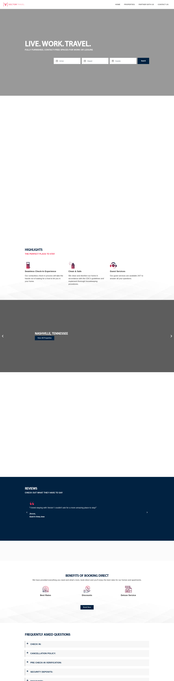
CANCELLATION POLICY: (43, 653)
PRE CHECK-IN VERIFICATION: (46, 663)
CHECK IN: (35, 644)
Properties (129, 4)
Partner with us (146, 4)
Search (143, 61)
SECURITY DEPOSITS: (41, 672)
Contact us (163, 4)
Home (117, 4)
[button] (2, 336)
